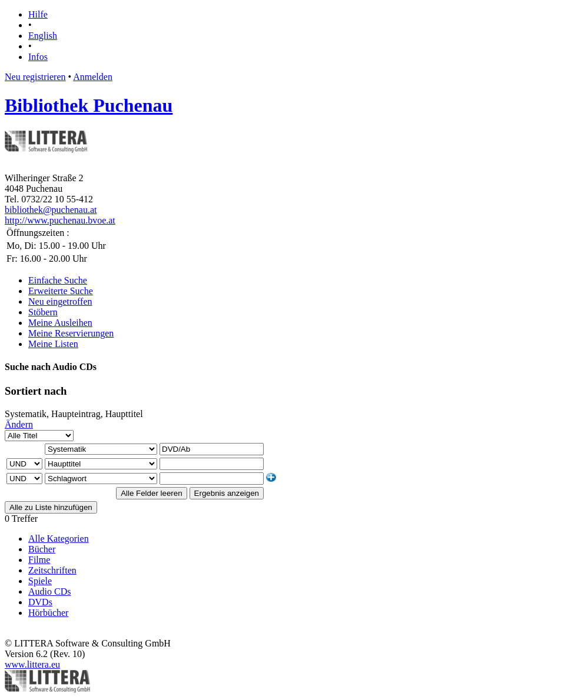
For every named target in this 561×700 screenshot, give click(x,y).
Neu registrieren (35, 77)
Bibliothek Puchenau (88, 105)
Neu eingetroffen (60, 301)
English (42, 36)
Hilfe (38, 14)
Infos (38, 57)
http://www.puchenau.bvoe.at (60, 220)
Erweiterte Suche (60, 291)
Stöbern (43, 312)
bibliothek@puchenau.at (51, 210)
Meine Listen (53, 344)
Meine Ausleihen (60, 323)
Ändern (19, 424)
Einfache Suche (57, 280)
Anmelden (92, 77)
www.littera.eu (32, 664)
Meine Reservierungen (71, 333)
